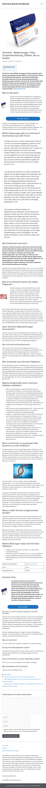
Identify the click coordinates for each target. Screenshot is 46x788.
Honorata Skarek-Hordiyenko (15, 3)
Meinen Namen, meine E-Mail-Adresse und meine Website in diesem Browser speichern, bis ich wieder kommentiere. (22, 730)
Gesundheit (7, 674)
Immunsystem (33, 268)
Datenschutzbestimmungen (10, 751)
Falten (8, 406)
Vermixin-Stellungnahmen (27, 677)
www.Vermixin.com (19, 89)
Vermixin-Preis (14, 677)
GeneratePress (36, 785)
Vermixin (7, 677)
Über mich (5, 745)
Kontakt (4, 748)
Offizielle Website (23, 119)
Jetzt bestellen (23, 607)
